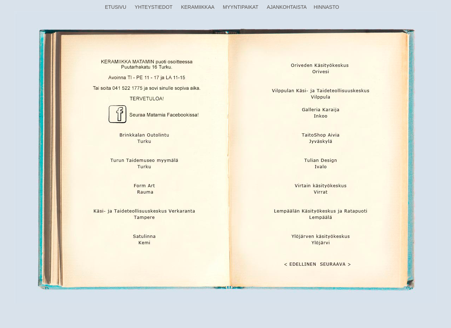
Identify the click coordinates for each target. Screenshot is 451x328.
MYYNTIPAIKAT (241, 7)
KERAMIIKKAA (198, 7)
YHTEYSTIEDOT (153, 7)
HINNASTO (326, 7)
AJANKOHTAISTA (287, 7)
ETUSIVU (115, 7)
